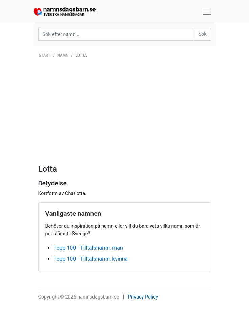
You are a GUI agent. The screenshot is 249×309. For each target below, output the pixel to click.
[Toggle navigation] (207, 11)
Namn (62, 55)
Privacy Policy (143, 297)
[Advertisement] (124, 113)
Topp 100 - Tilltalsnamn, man (88, 248)
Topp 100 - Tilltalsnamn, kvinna (91, 259)
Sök (202, 34)
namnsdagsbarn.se (98, 297)
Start (44, 55)
